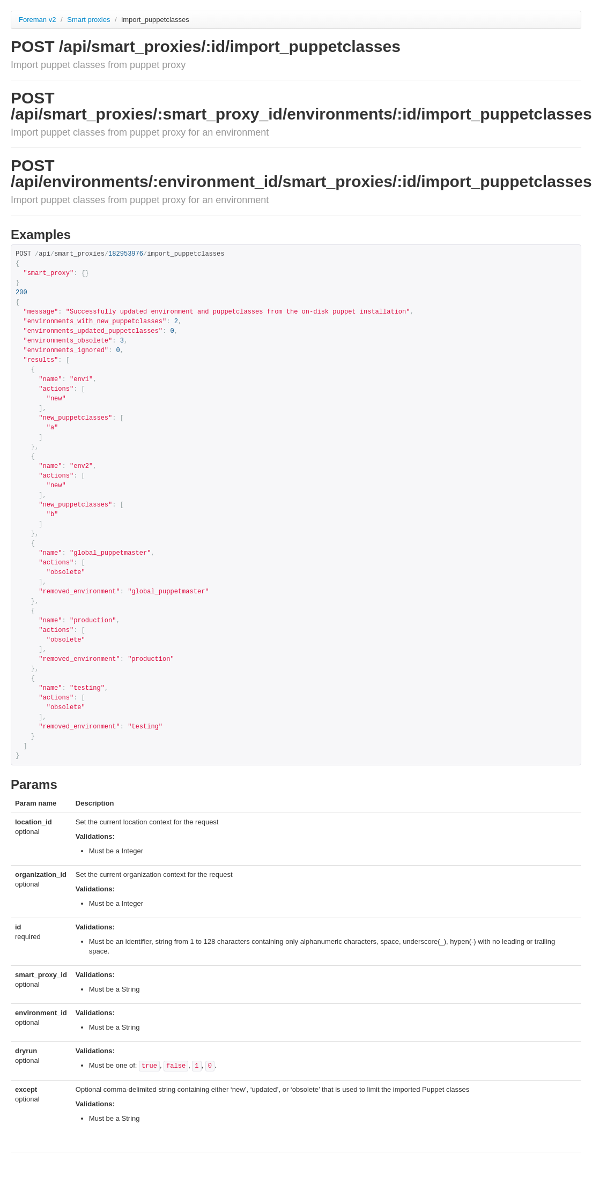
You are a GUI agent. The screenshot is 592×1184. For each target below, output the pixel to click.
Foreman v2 (37, 20)
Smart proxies (89, 20)
